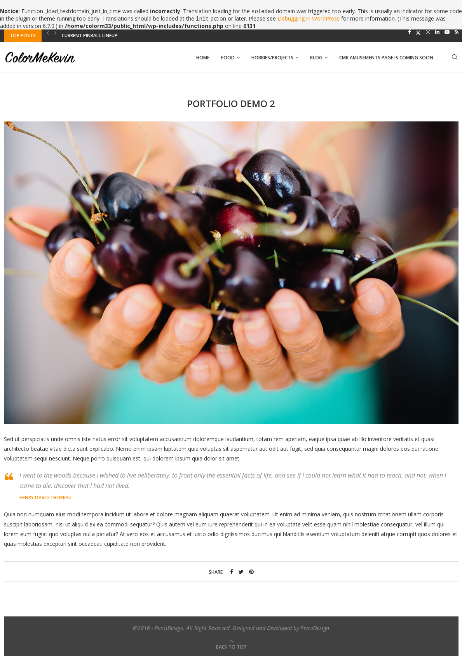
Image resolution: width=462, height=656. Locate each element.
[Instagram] (428, 32)
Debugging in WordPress (308, 18)
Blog (316, 57)
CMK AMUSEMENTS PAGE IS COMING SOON (386, 57)
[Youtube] (447, 32)
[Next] (55, 32)
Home (202, 57)
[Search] (455, 57)
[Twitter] (418, 32)
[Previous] (48, 32)
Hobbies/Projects (272, 57)
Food (228, 57)
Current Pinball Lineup (89, 35)
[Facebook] (409, 32)
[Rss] (457, 32)
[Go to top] (231, 646)
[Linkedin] (437, 32)
